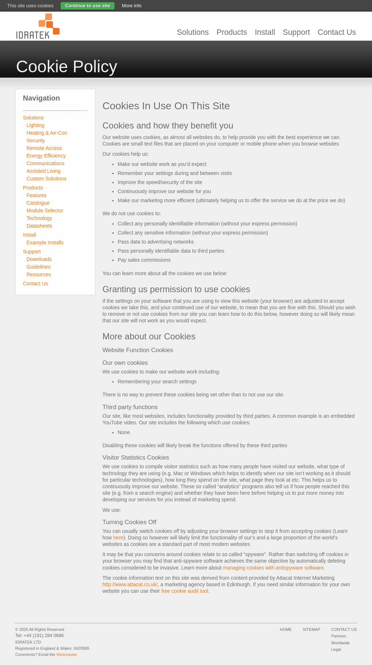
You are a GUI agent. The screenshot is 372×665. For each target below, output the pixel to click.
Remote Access (44, 148)
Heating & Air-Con (47, 133)
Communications (45, 163)
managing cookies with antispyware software (273, 568)
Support (296, 32)
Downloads (39, 259)
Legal (336, 649)
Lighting (35, 125)
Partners (339, 636)
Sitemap (311, 629)
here (118, 537)
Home (286, 629)
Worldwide (340, 643)
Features (36, 195)
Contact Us (337, 32)
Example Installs (45, 242)
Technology (39, 218)
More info (131, 5)
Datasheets (39, 226)
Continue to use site (87, 5)
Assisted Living (43, 171)
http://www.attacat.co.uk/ (130, 584)
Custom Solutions (46, 178)
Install (265, 32)
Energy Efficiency (46, 156)
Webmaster (66, 654)
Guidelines (38, 267)
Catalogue (38, 203)
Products (232, 32)
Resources (39, 274)
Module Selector (45, 210)
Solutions (193, 32)
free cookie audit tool (184, 591)
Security (36, 140)
